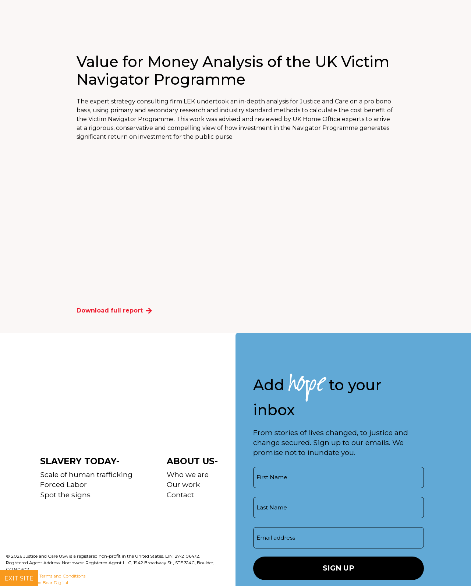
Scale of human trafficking (86, 474)
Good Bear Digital (49, 582)
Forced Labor (63, 484)
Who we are (188, 474)
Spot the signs (65, 494)
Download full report (114, 310)
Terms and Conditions (62, 576)
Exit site (18, 578)
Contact (180, 494)
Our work (183, 484)
